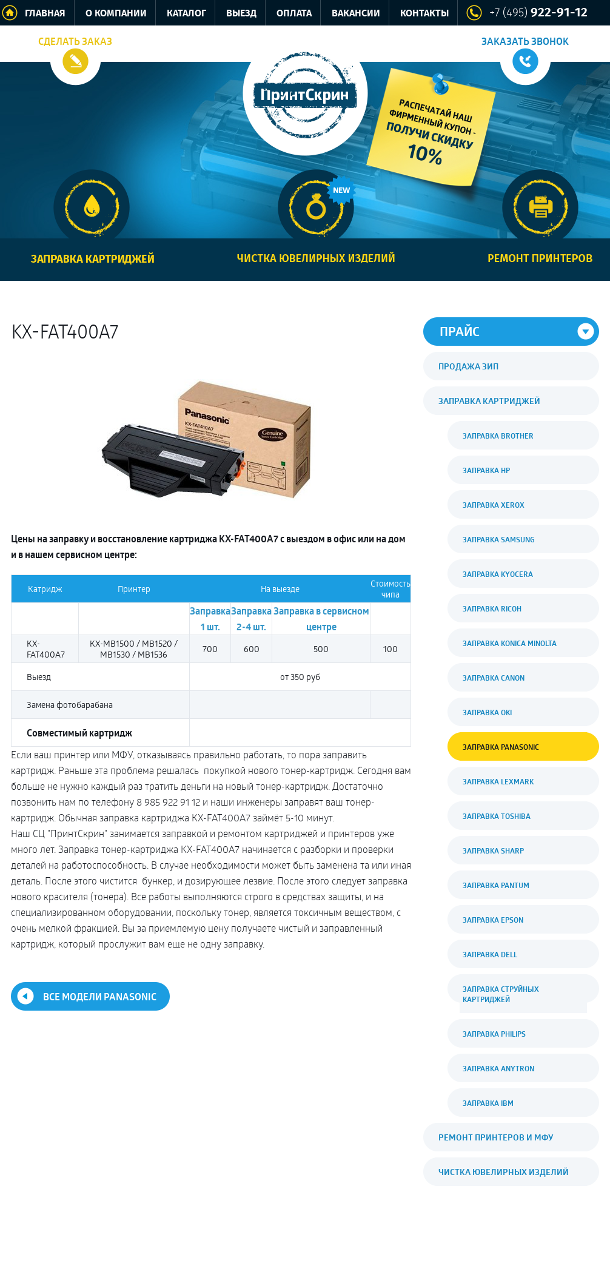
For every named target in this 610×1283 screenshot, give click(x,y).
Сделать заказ (75, 41)
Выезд (241, 13)
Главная (45, 13)
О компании (116, 13)
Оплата (294, 13)
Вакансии (356, 13)
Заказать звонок (525, 41)
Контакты (424, 13)
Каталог (186, 13)
